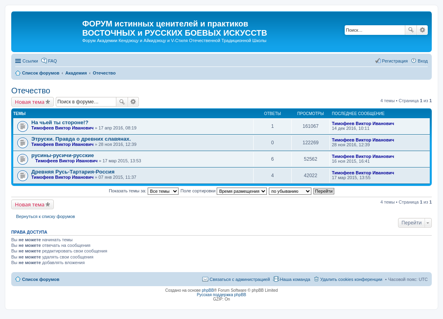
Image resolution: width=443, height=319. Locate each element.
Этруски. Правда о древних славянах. (81, 139)
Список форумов (40, 279)
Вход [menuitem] (423, 61)
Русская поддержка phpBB (221, 295)
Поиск (411, 30)
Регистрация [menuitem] (395, 61)
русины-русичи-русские (62, 155)
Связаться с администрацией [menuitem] (239, 279)
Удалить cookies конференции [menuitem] (351, 279)
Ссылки (30, 61)
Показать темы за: (144, 190)
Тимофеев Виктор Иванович (62, 127)
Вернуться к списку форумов (45, 216)
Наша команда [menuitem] (295, 279)
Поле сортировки (224, 190)
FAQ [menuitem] (52, 61)
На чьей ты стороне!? (59, 122)
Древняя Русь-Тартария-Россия (72, 172)
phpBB (208, 290)
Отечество (30, 90)
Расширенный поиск (422, 30)
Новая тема (30, 101)
